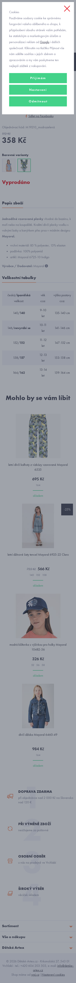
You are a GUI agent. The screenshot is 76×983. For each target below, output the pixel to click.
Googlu (44, 42)
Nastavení (38, 90)
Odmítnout (38, 101)
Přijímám (38, 78)
